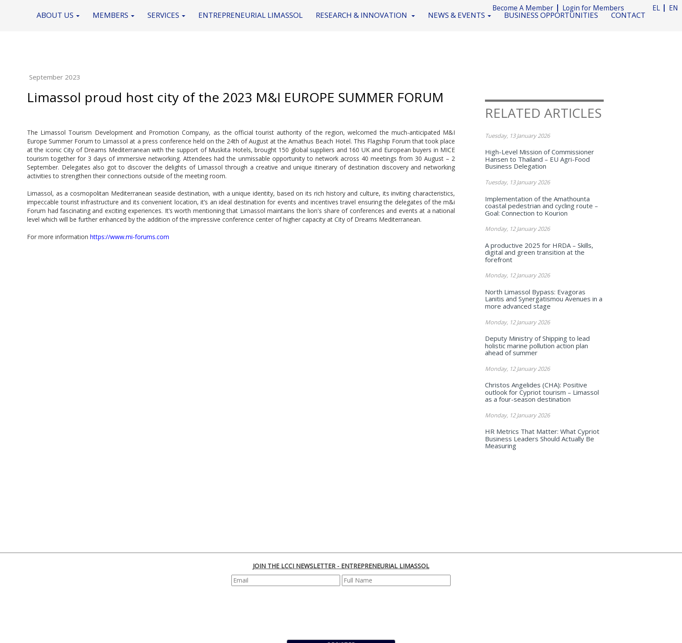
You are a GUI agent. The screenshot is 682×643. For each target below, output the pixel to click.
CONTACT (628, 15)
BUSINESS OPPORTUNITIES (551, 15)
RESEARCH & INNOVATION (365, 15)
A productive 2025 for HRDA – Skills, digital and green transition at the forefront (539, 252)
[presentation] (342, 612)
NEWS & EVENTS (459, 15)
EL (656, 8)
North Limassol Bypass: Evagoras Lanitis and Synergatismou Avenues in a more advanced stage (543, 298)
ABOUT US (58, 15)
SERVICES (166, 15)
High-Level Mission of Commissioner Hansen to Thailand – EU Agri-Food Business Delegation (539, 158)
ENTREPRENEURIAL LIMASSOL (250, 15)
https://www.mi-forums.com (129, 237)
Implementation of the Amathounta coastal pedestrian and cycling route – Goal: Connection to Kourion (541, 205)
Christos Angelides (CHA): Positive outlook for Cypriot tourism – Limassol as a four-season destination (542, 391)
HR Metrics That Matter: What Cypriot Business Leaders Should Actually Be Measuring (542, 438)
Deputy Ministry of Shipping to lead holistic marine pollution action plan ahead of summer (537, 345)
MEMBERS (113, 15)
